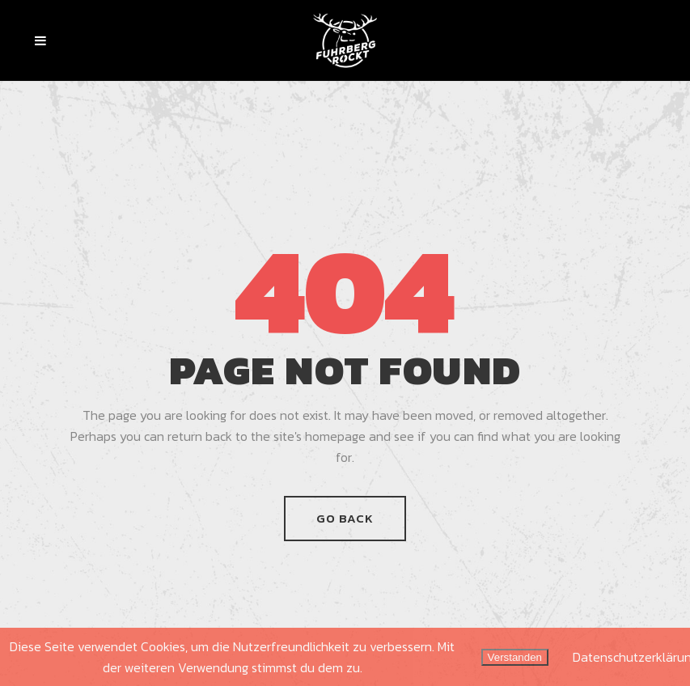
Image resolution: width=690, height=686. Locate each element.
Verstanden (515, 657)
